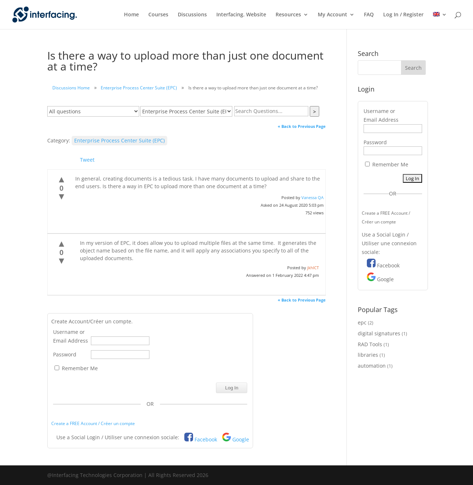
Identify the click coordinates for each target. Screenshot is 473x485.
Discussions (192, 15)
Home (131, 15)
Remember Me (76, 368)
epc (362, 322)
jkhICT (313, 267)
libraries (368, 354)
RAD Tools (370, 344)
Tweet (87, 159)
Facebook (206, 439)
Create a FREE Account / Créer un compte (93, 423)
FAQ (369, 15)
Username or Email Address (70, 336)
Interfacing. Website (241, 15)
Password (64, 354)
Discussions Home (71, 87)
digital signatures (379, 333)
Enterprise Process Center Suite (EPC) (139, 87)
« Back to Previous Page (302, 126)
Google (240, 439)
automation (372, 365)
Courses (158, 15)
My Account (332, 15)
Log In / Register (403, 15)
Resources (288, 15)
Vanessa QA (312, 197)
